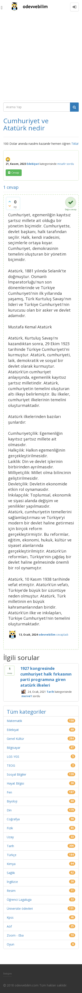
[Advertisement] (41, 57)
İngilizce (12, 882)
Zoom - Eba (15, 935)
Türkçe (11, 855)
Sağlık (11, 873)
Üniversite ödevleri (20, 908)
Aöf (9, 926)
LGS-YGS (13, 756)
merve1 (26, 696)
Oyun (10, 944)
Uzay (10, 837)
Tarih (50, 691)
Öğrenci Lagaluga (19, 899)
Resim (11, 891)
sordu (70, 164)
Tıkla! (75, 144)
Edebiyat (33, 164)
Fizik (10, 828)
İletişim (7, 973)
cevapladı (62, 634)
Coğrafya (13, 819)
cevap (15, 172)
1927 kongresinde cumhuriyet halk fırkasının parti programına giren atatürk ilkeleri (46, 677)
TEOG (11, 765)
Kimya (11, 864)
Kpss (10, 917)
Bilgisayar (13, 748)
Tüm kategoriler (26, 711)
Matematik (14, 721)
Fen (9, 792)
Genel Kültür (15, 739)
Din (9, 810)
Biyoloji (12, 801)
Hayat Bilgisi (15, 783)
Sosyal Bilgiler (16, 774)
